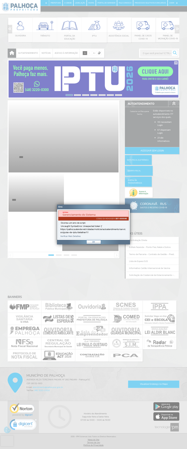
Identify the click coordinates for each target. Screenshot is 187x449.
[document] (93, 224)
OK (93, 241)
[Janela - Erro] (93, 224)
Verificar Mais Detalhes (70, 236)
